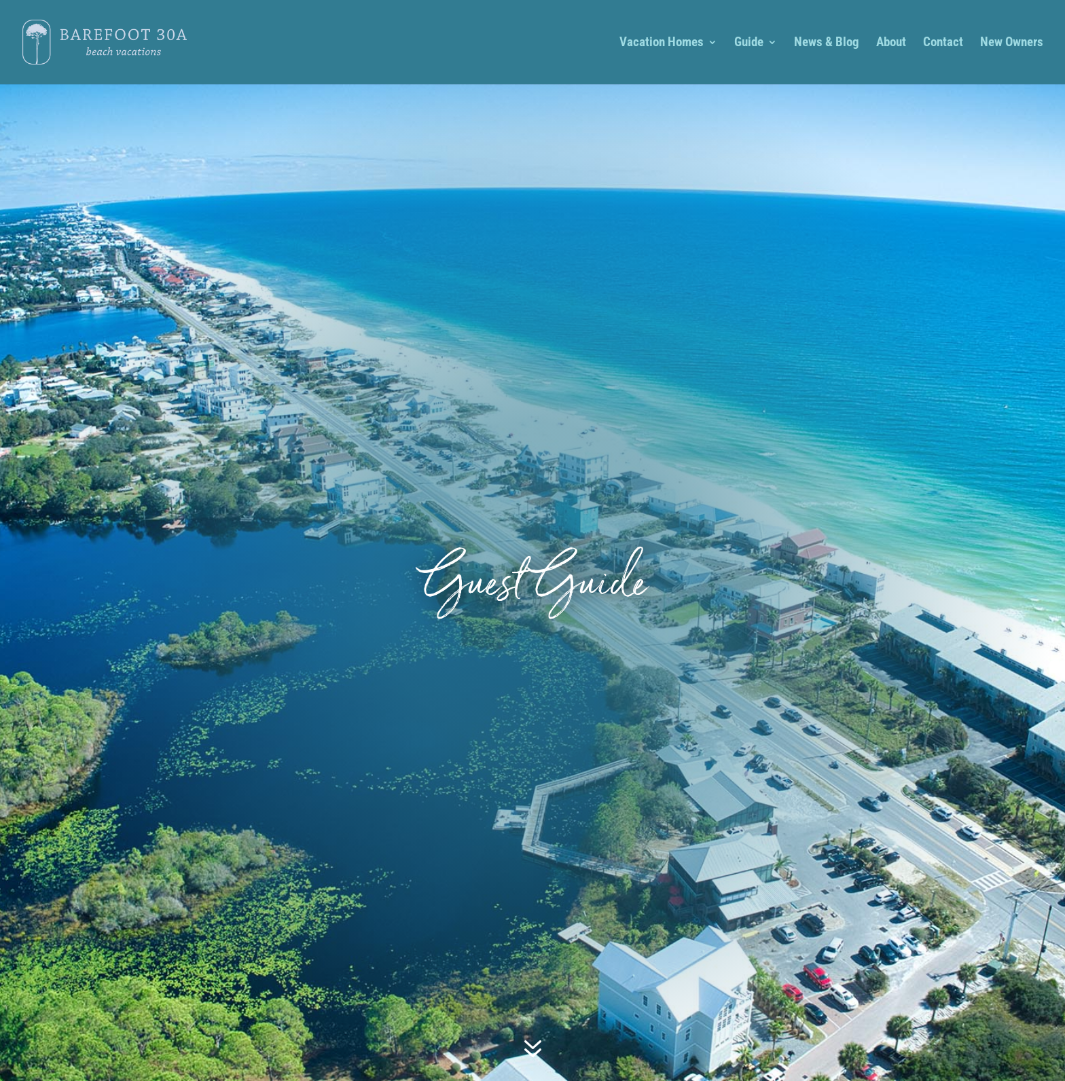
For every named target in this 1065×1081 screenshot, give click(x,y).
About (891, 43)
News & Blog (826, 43)
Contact (943, 43)
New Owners (1011, 43)
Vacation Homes (661, 43)
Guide (748, 43)
